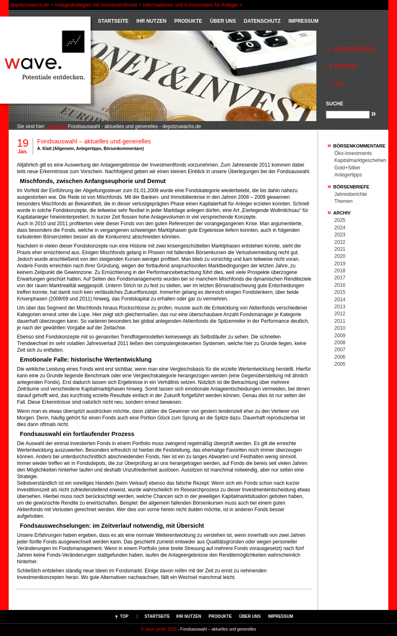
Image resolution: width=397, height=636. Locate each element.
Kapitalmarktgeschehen (360, 160)
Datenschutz (262, 21)
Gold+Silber (348, 168)
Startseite (113, 21)
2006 (340, 357)
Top (124, 616)
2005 (340, 364)
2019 (340, 264)
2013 (340, 307)
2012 (340, 314)
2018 (340, 271)
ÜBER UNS (223, 21)
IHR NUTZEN (151, 21)
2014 (340, 300)
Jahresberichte (351, 194)
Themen (344, 201)
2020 (340, 256)
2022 (340, 242)
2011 (340, 321)
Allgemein (64, 148)
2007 (340, 350)
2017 (340, 278)
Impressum (304, 21)
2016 (340, 285)
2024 (340, 228)
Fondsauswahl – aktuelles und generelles (94, 141)
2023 (340, 235)
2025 (340, 220)
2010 (340, 328)
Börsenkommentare (123, 148)
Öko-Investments (353, 153)
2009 (340, 335)
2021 (340, 249)
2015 (340, 292)
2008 (340, 342)
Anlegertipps (88, 148)
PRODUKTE (188, 21)
